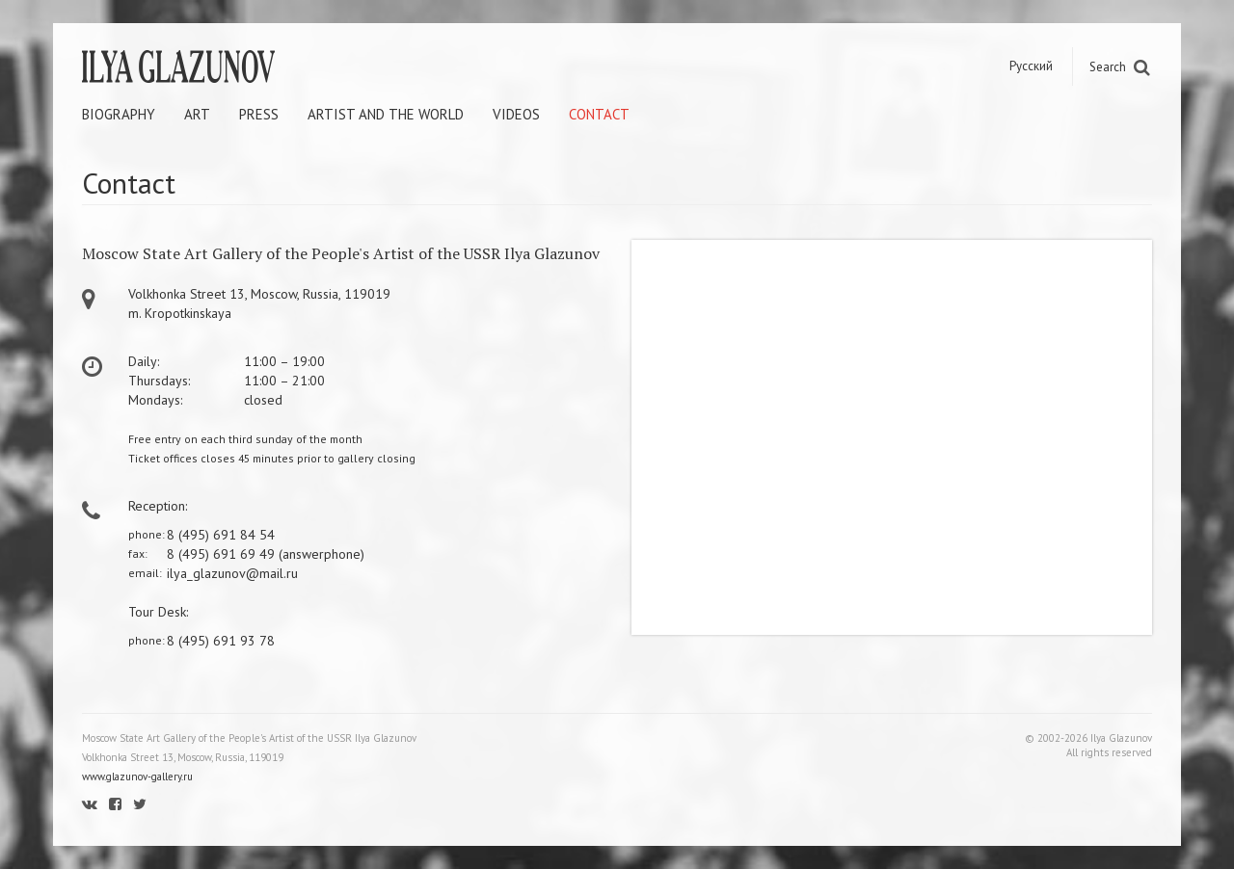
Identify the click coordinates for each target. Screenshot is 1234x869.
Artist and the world (386, 114)
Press (259, 114)
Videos (516, 114)
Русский (1031, 66)
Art (197, 114)
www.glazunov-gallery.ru (137, 776)
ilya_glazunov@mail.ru (232, 573)
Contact (599, 114)
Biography (118, 114)
